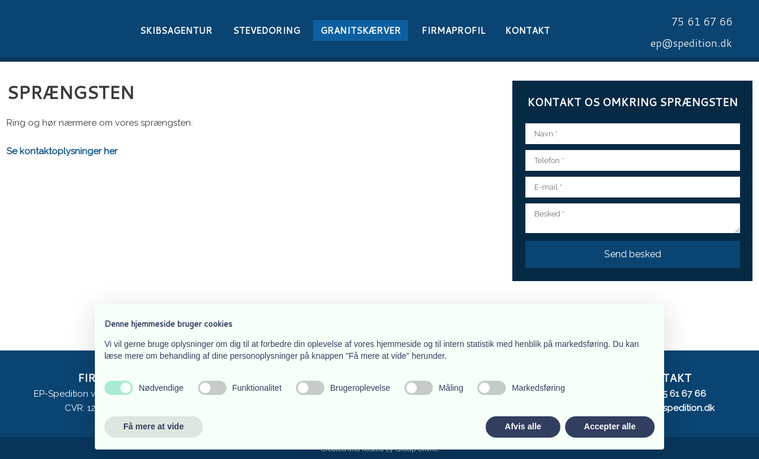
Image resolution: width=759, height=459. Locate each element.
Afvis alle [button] (523, 426)
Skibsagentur (176, 30)
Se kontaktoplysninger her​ (62, 151)
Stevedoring (266, 30)
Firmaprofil (453, 30)
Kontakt (527, 30)
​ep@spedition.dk (691, 42)
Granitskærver (360, 30)
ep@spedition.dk (679, 408)
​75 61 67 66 (701, 21)
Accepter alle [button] (610, 426)
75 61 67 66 (682, 393)
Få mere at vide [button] (153, 426)
